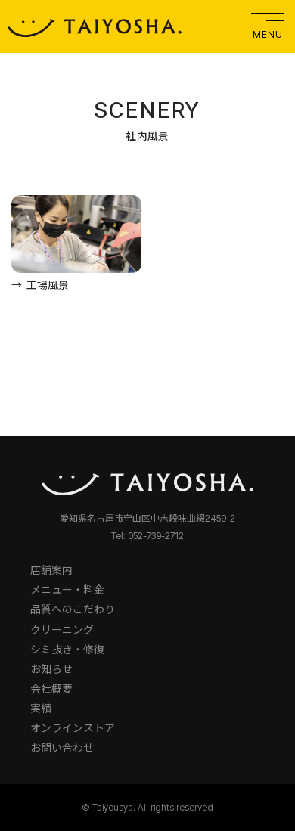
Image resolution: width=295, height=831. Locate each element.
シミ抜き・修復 (67, 649)
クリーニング (62, 629)
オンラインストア (72, 727)
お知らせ (51, 668)
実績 (40, 708)
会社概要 (51, 688)
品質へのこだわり (72, 609)
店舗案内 (51, 569)
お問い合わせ (62, 747)
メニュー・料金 (67, 589)
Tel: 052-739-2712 (147, 535)
